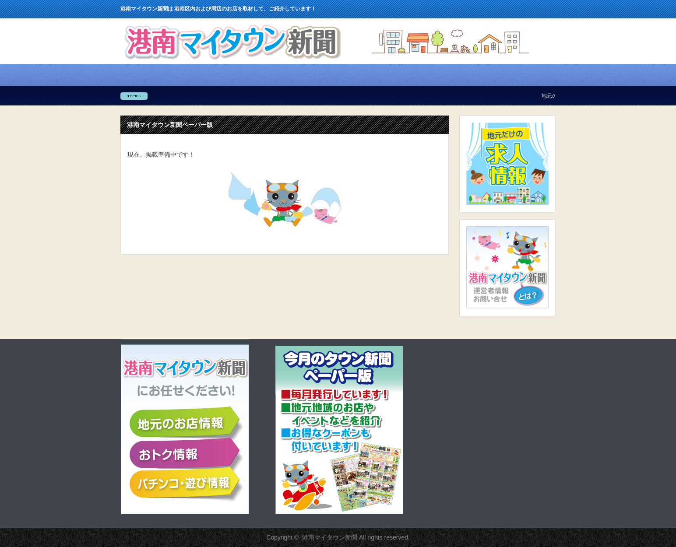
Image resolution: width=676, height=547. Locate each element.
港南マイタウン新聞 (329, 537)
